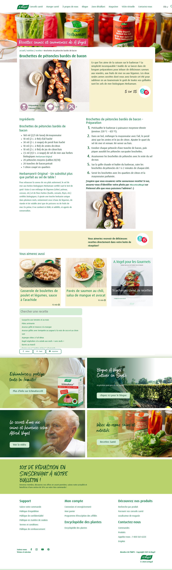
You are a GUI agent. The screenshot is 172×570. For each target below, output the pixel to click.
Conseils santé (38, 7)
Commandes (123, 528)
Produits (121, 532)
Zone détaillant (100, 7)
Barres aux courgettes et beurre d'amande (43, 347)
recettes (39, 51)
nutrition (30, 51)
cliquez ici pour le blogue (113, 394)
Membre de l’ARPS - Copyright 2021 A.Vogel (137, 552)
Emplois (121, 541)
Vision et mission (24, 552)
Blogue (87, 7)
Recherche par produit (128, 507)
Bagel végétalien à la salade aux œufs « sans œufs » (49, 340)
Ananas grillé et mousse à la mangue (41, 326)
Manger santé (54, 7)
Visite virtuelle (130, 7)
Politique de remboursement (32, 529)
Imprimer (59, 350)
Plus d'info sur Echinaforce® (28, 390)
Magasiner (115, 7)
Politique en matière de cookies (34, 520)
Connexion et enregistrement (78, 507)
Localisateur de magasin (129, 516)
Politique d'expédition (29, 511)
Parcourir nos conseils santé (130, 511)
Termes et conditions (29, 525)
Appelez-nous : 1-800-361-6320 (132, 537)
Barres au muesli (30, 343)
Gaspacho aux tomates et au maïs (39, 319)
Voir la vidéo (19, 444)
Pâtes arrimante (30, 322)
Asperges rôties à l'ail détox (36, 336)
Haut (42, 350)
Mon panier (70, 511)
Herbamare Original (45, 156)
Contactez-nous (147, 7)
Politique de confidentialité (31, 516)
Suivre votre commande (30, 507)
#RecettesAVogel (138, 185)
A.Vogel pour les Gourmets (130, 297)
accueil (22, 51)
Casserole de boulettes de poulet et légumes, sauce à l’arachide (38, 295)
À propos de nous (72, 7)
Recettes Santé (108, 442)
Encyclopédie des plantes (76, 528)
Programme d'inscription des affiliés (81, 516)
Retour (27, 350)
